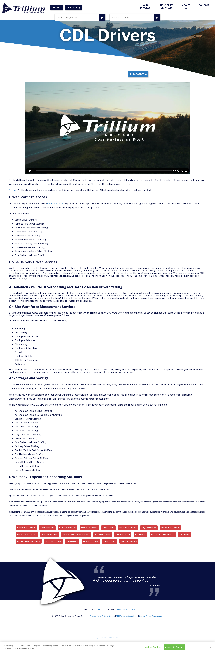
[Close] (211, 648)
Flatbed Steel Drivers (28, 539)
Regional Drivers (117, 547)
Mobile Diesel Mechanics (48, 547)
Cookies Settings (152, 648)
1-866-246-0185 (124, 615)
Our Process (145, 6)
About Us (186, 6)
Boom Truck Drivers (27, 532)
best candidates (55, 208)
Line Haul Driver (136, 539)
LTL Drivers (157, 539)
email (101, 615)
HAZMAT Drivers (114, 539)
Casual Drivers (51, 532)
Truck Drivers (138, 547)
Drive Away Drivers (141, 532)
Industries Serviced (166, 6)
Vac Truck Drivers (160, 547)
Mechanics (23, 547)
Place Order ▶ (136, 76)
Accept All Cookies (174, 648)
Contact (204, 5)
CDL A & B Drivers (74, 532)
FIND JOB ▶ (57, 8)
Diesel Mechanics (98, 532)
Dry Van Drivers (165, 532)
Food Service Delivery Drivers (84, 539)
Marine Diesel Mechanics (182, 539)
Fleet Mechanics (54, 539)
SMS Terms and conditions (127, 622)
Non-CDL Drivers (75, 547)
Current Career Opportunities (151, 622)
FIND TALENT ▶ (73, 8)
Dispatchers (119, 532)
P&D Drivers (96, 547)
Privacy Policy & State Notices (102, 622)
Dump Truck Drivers (189, 532)
